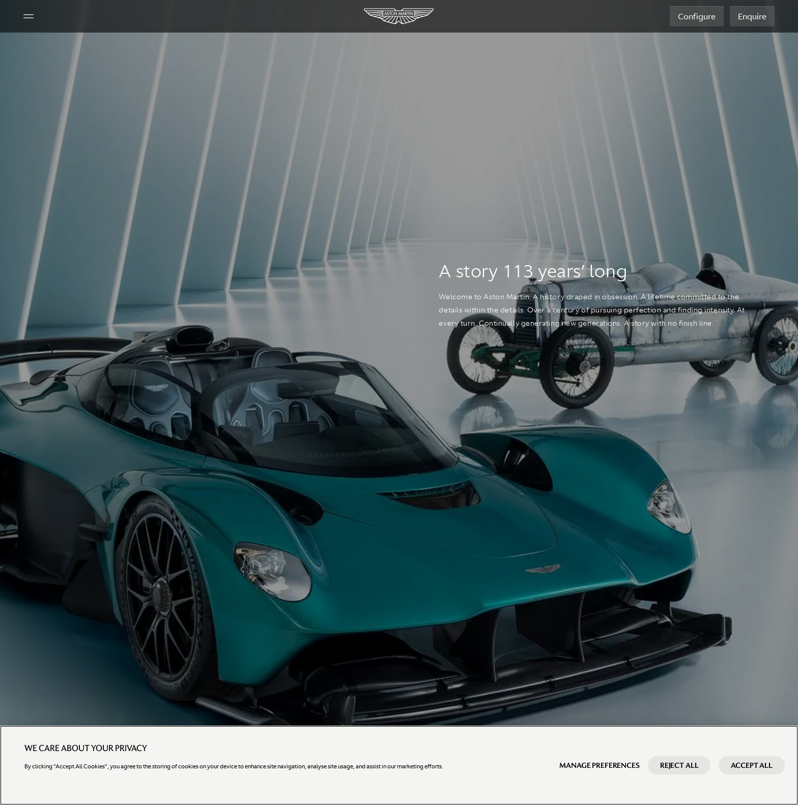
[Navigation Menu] (29, 16)
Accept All (752, 765)
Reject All (679, 765)
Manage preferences (599, 765)
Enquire (751, 16)
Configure (696, 16)
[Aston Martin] (399, 16)
